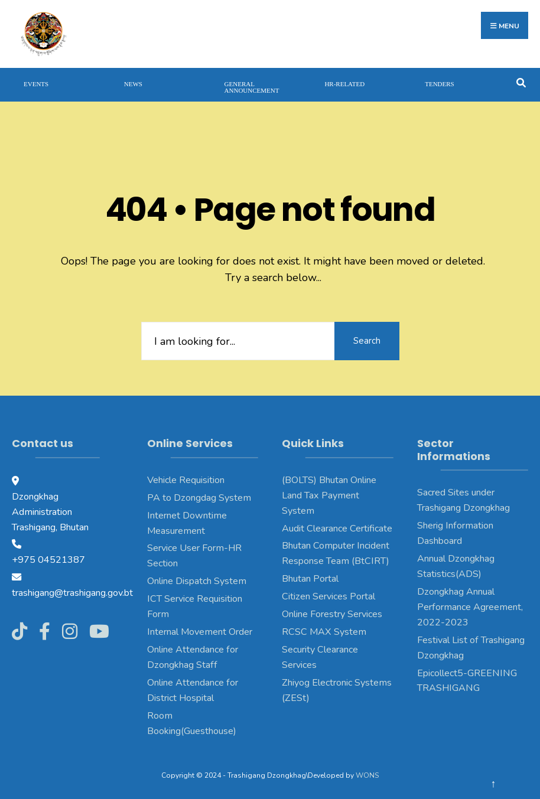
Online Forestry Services (332, 614)
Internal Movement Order (199, 631)
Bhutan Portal (310, 578)
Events (36, 83)
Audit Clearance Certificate (337, 528)
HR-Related (344, 83)
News (133, 83)
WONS (367, 775)
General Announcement (252, 87)
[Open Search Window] (520, 81)
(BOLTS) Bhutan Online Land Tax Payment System (329, 495)
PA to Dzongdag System (199, 497)
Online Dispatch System (196, 581)
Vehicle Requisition (186, 480)
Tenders (439, 83)
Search (366, 341)
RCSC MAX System (324, 631)
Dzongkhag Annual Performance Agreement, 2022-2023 (470, 607)
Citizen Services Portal (328, 596)
